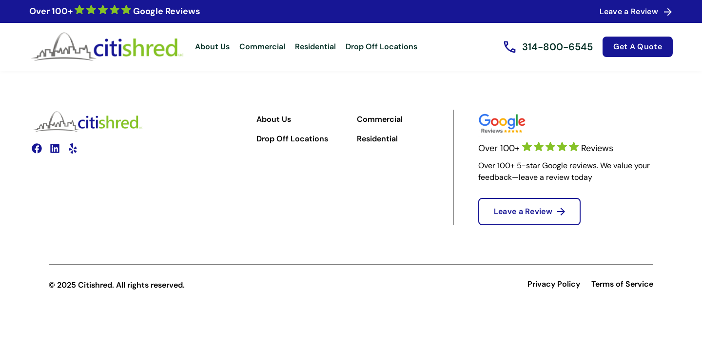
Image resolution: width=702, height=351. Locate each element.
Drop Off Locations (381, 46)
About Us (212, 46)
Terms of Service (622, 284)
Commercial (262, 46)
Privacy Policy (553, 284)
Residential (315, 46)
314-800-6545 (557, 46)
